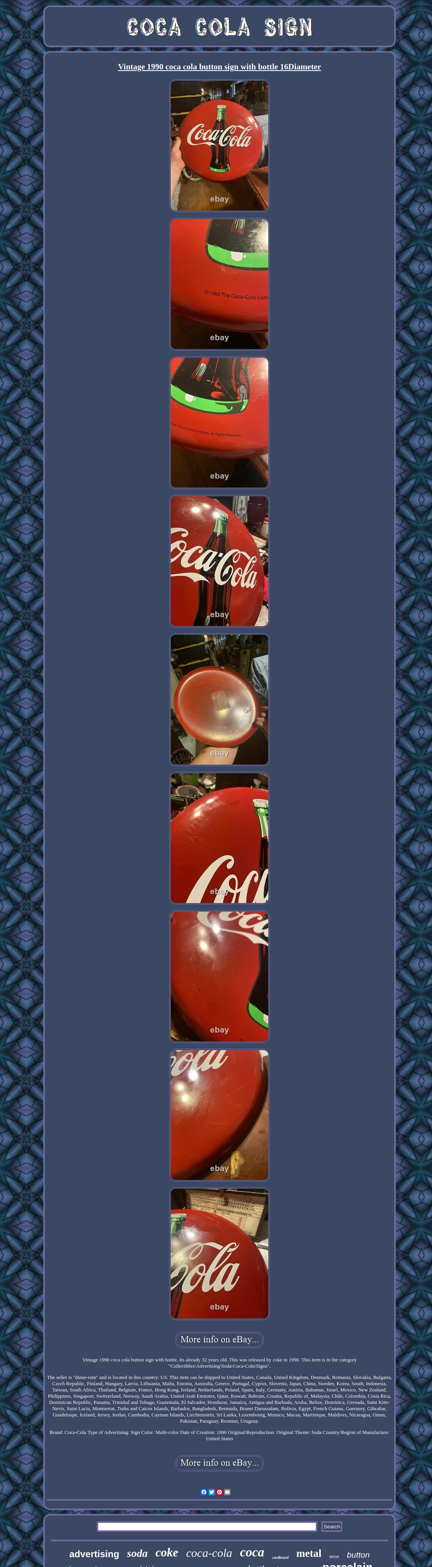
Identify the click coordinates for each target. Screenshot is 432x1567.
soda (137, 1553)
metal (308, 1553)
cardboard (280, 1557)
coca (252, 1552)
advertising (94, 1554)
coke (167, 1552)
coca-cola (209, 1552)
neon (334, 1556)
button (358, 1554)
